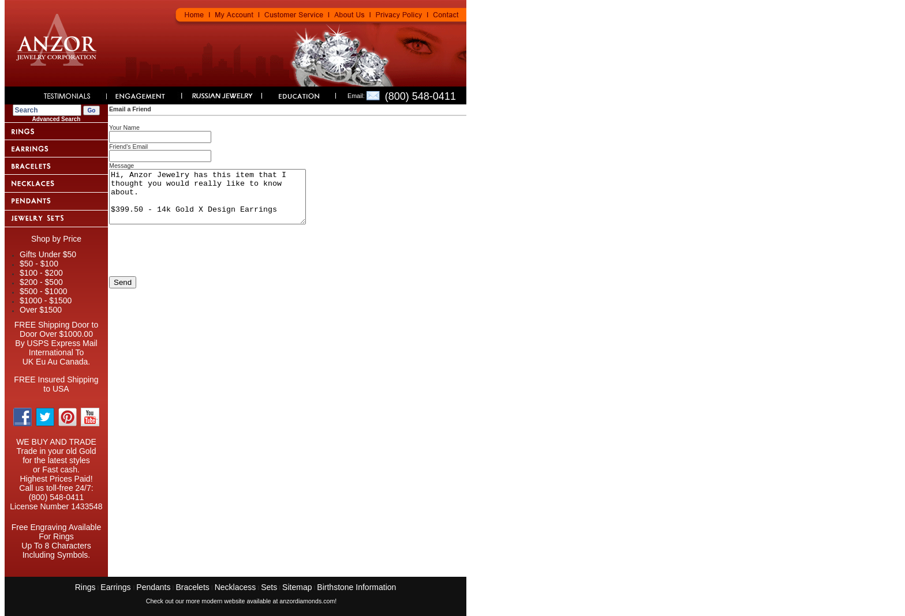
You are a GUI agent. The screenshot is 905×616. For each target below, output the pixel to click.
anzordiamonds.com (307, 601)
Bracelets (192, 587)
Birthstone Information (356, 587)
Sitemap (297, 587)
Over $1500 (41, 309)
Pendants (153, 587)
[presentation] (197, 264)
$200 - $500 (41, 282)
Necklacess (235, 587)
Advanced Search (56, 119)
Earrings (116, 587)
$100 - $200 (41, 272)
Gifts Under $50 (48, 254)
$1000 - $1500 (46, 300)
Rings (85, 587)
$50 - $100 (39, 263)
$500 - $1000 (44, 291)
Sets (269, 587)
